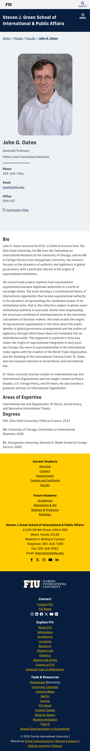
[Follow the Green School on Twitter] (38, 560)
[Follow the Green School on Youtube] (51, 560)
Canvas (45, 701)
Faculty (31, 38)
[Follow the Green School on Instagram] (44, 560)
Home (7, 38)
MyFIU (45, 696)
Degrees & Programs (45, 510)
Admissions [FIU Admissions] (45, 632)
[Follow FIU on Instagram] (33, 614)
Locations (45, 641)
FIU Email (45, 705)
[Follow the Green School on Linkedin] (57, 560)
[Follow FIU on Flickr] (57, 614)
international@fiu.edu (49, 553)
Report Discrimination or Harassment (45, 729)
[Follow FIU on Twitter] (47, 614)
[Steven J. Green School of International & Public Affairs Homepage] (40, 20)
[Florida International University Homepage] (24, 4)
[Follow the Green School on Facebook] (32, 560)
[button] (82, 4)
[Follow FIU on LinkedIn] (37, 614)
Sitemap (57, 746)
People (18, 38)
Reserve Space (45, 715)
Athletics (45, 655)
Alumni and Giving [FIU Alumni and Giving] (45, 660)
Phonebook (37, 682)
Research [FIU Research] (45, 646)
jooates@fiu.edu (13, 187)
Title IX (45, 724)
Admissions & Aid (45, 505)
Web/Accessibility (39, 746)
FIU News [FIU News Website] (45, 609)
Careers (45, 471)
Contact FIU (45, 604)
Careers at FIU (45, 664)
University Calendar (45, 687)
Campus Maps (45, 691)
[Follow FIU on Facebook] (42, 614)
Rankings (45, 514)
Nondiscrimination (45, 719)
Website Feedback (66, 741)
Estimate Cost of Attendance (45, 669)
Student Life (45, 650)
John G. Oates (48, 38)
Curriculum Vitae (17, 210)
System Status (45, 710)
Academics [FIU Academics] (45, 636)
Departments (45, 476)
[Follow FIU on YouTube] (52, 614)
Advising (45, 466)
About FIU (45, 627)
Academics (45, 500)
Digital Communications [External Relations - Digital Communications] (39, 741)
